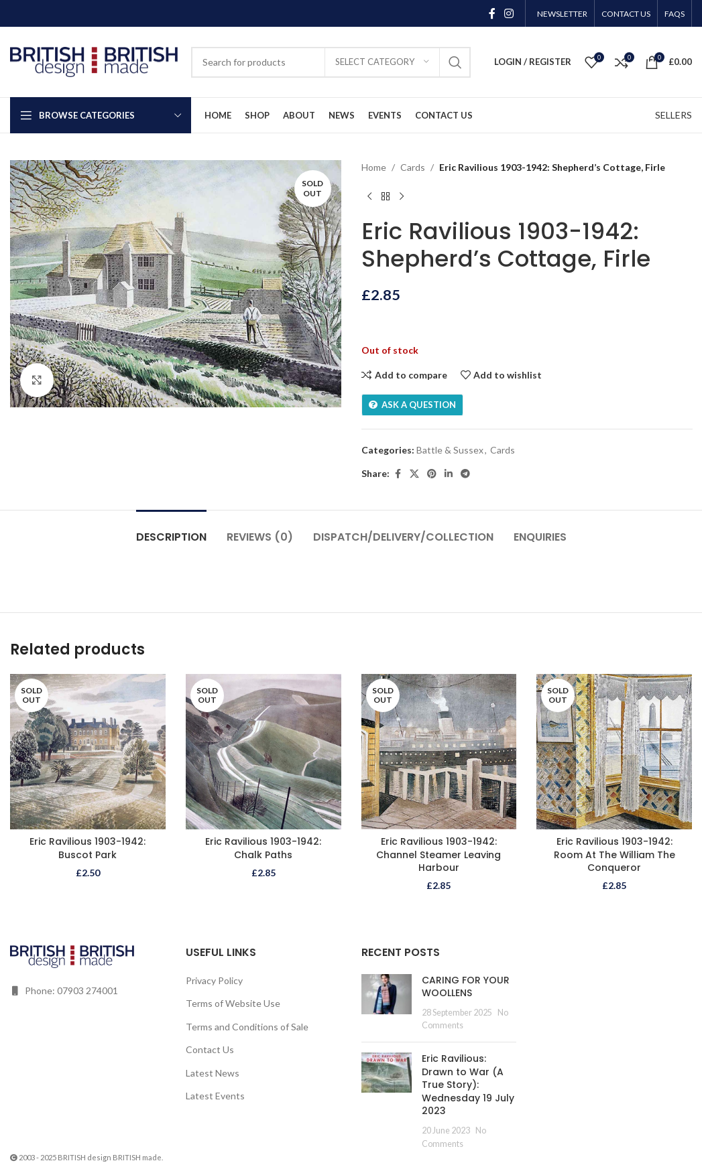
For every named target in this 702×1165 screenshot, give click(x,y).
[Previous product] (369, 196)
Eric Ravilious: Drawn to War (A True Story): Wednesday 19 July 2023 (468, 1084)
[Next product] (402, 196)
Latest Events (215, 1095)
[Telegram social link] (465, 474)
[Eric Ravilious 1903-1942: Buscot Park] (88, 751)
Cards (412, 167)
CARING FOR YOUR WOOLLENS (466, 986)
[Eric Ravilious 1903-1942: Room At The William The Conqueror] (614, 751)
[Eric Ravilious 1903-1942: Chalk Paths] (263, 751)
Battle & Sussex (449, 450)
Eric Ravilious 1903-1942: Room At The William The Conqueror (614, 854)
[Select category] (382, 62)
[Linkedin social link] (449, 474)
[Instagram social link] (509, 13)
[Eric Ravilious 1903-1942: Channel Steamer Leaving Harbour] (439, 751)
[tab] (171, 530)
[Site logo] (94, 60)
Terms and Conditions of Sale (247, 1026)
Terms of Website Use (233, 1003)
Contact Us (210, 1049)
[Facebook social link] (492, 13)
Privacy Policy (214, 980)
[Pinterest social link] (432, 474)
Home (373, 167)
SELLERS (673, 115)
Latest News (212, 1073)
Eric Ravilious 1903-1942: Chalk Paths (263, 848)
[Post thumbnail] (386, 1003)
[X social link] (414, 474)
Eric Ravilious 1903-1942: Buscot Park (87, 848)
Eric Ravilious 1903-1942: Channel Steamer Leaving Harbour (438, 854)
